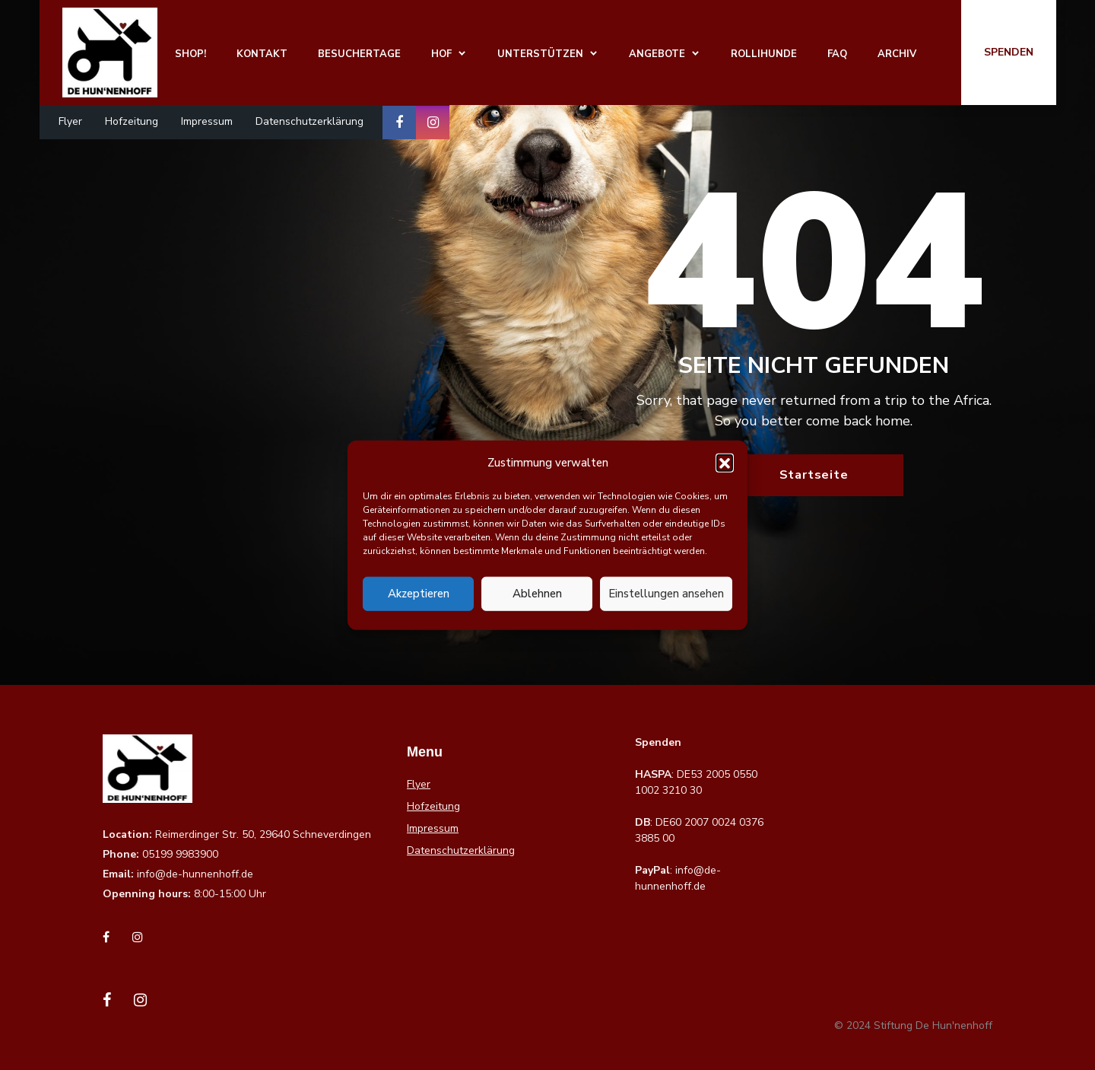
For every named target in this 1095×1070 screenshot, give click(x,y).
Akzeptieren (418, 593)
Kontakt (261, 54)
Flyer (70, 121)
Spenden (1008, 52)
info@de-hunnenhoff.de (195, 874)
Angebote (657, 54)
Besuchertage (359, 54)
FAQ (837, 54)
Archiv (897, 54)
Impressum (207, 121)
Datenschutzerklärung (309, 121)
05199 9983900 (180, 854)
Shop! (190, 54)
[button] (724, 462)
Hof (441, 54)
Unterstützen (540, 54)
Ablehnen (537, 593)
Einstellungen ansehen (666, 593)
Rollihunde (764, 54)
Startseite (814, 475)
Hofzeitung (131, 121)
